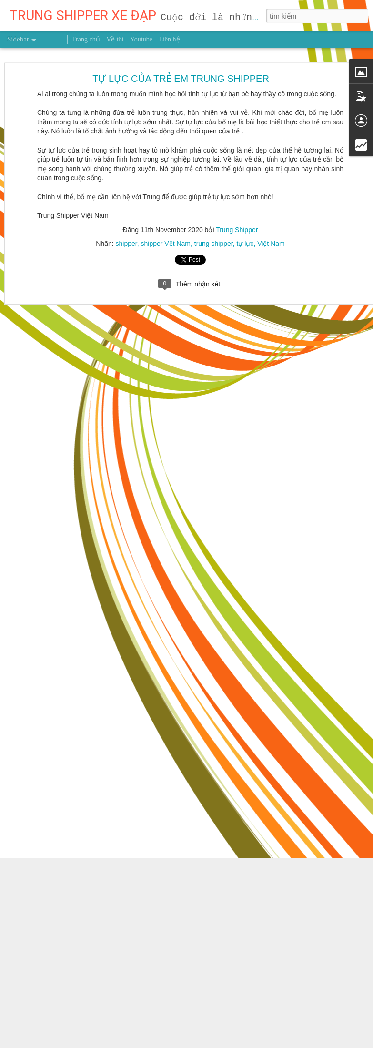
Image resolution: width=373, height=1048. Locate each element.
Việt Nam (271, 202)
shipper (126, 202)
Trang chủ (86, 39)
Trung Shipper (237, 188)
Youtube (141, 39)
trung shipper (213, 202)
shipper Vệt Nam (165, 202)
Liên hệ (169, 39)
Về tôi (114, 39)
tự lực (244, 202)
